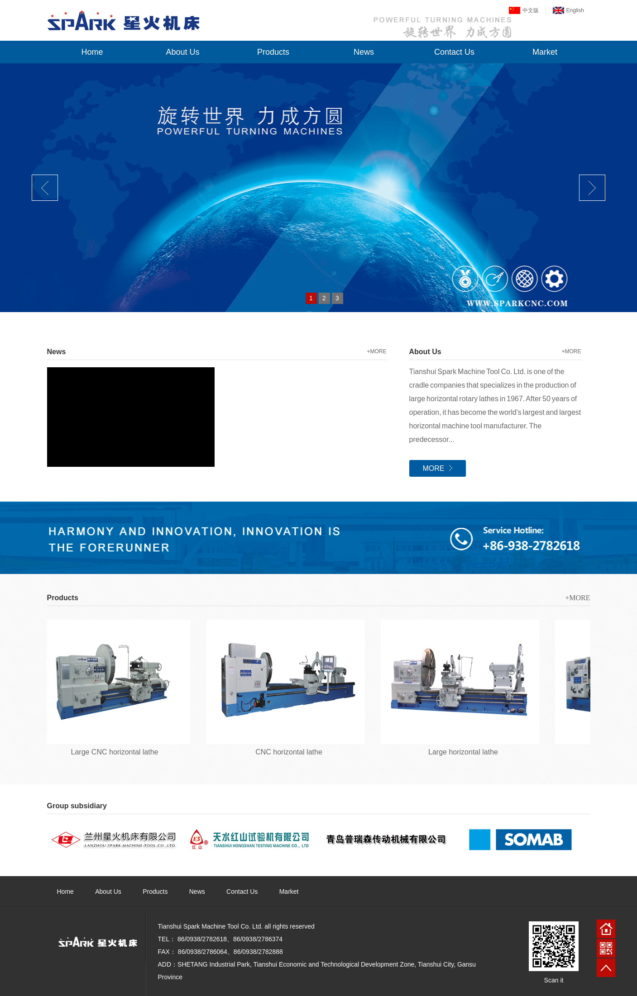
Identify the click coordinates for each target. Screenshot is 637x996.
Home (92, 52)
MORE (437, 468)
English (575, 10)
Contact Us (454, 52)
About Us (182, 52)
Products (273, 52)
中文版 (530, 10)
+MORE (376, 351)
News (364, 52)
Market (544, 52)
